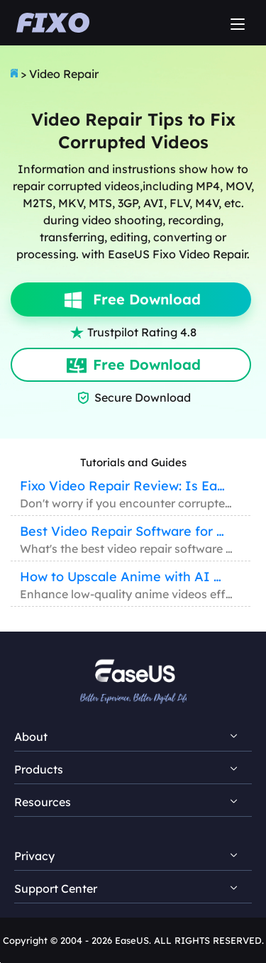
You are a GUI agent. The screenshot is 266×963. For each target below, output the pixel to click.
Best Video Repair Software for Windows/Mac (124, 531)
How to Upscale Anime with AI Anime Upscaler (124, 576)
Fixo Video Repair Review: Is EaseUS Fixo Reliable (124, 486)
